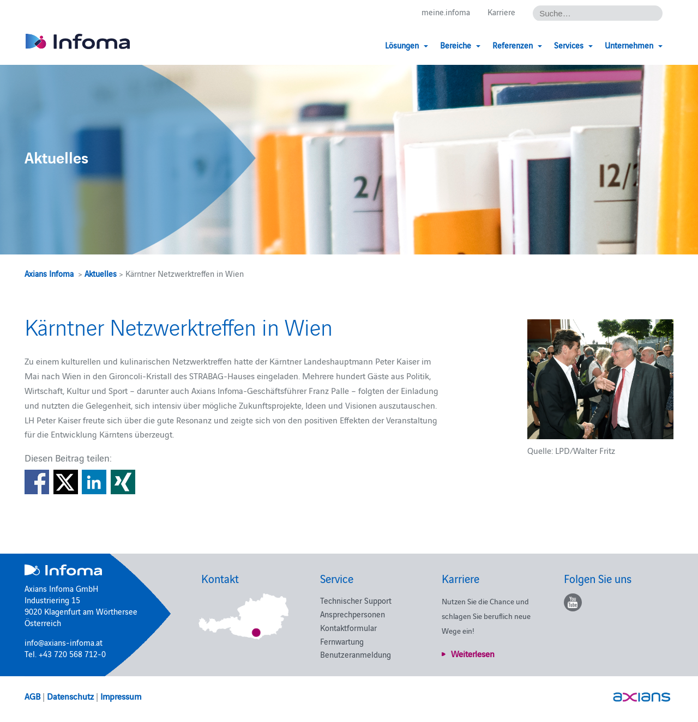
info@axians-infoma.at (64, 642)
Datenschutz (70, 696)
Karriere (501, 11)
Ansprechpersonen (352, 614)
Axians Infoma (49, 273)
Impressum (120, 696)
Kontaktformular (348, 627)
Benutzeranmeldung (355, 654)
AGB (32, 696)
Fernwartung (342, 641)
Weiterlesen (473, 653)
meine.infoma (446, 11)
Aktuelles (101, 273)
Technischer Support (356, 600)
